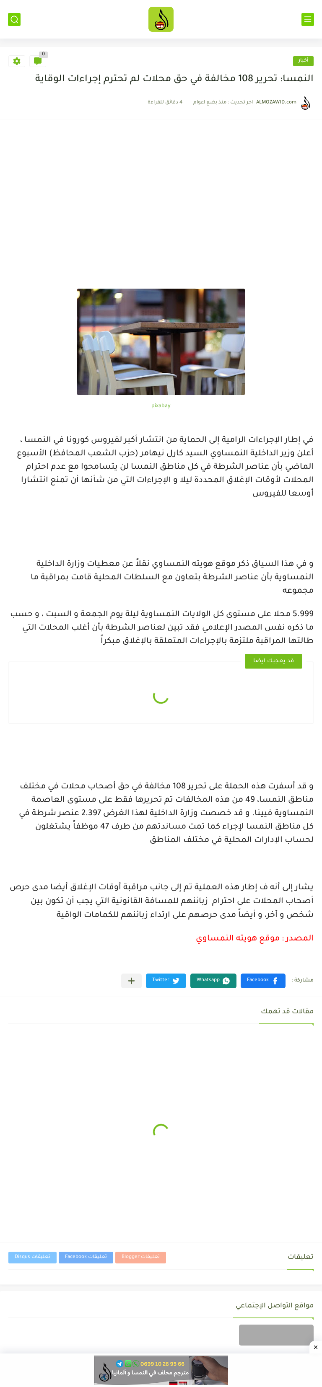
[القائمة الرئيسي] (307, 19)
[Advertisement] (161, 196)
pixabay (161, 406)
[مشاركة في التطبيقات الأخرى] (131, 981)
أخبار (303, 61)
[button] (263, 981)
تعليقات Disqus (32, 1257)
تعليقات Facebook (86, 1257)
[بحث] (14, 19)
